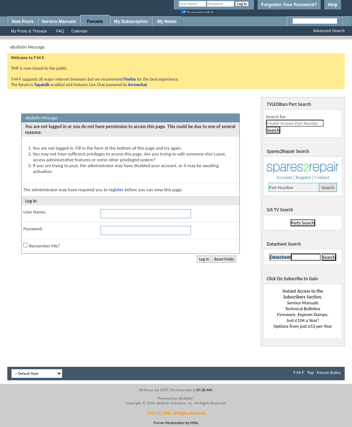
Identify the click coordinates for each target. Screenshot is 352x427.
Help (332, 4)
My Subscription (131, 21)
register (116, 189)
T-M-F (298, 372)
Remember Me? (41, 246)
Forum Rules (329, 372)
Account (284, 177)
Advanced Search (329, 30)
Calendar (79, 31)
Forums (95, 21)
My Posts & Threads (29, 31)
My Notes (166, 21)
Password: (33, 228)
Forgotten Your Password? (289, 4)
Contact (321, 177)
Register (303, 177)
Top (310, 372)
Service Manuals (59, 21)
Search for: (276, 116)
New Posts (23, 21)
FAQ (60, 31)
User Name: (34, 212)
